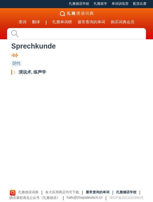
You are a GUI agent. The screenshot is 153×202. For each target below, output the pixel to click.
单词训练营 (120, 4)
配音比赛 (140, 4)
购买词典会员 (122, 22)
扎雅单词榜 (62, 22)
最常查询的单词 (91, 22)
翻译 (36, 22)
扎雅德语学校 (79, 4)
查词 (22, 22)
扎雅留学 (100, 4)
